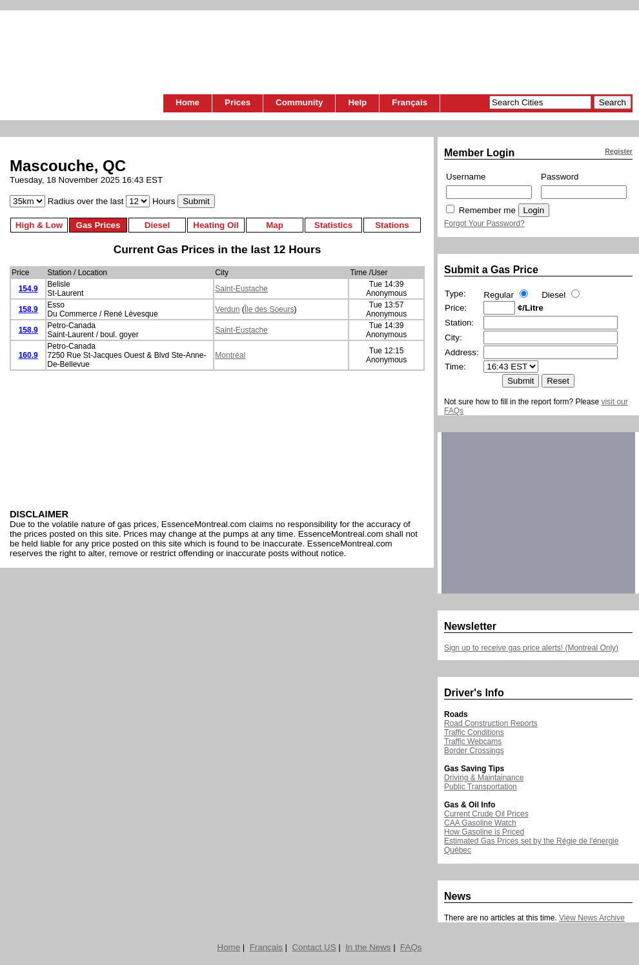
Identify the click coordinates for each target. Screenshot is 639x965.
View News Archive (592, 917)
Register (619, 151)
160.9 (28, 355)
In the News (368, 947)
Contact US (314, 947)
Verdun (227, 309)
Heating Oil (215, 225)
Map (274, 225)
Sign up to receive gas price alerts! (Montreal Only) (531, 647)
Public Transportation (480, 786)
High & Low (39, 225)
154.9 (28, 288)
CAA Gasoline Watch (480, 822)
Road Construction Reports (491, 723)
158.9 (28, 309)
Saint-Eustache (241, 288)
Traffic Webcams (473, 741)
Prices (237, 102)
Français (409, 102)
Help (357, 102)
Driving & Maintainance (483, 777)
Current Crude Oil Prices (486, 813)
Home (187, 102)
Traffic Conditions (474, 732)
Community (299, 102)
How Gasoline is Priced (484, 831)
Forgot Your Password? (484, 223)
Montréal (230, 355)
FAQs (410, 947)
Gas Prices (98, 225)
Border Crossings (474, 750)
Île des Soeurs (269, 309)
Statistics (333, 225)
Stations (392, 225)
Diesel (157, 225)
